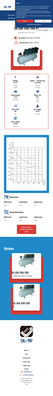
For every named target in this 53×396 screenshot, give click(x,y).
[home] (7, 7)
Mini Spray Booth (12, 18)
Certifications (26, 358)
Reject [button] (25, 21)
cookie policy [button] (27, 9)
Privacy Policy (26, 362)
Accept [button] (43, 21)
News (26, 354)
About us (26, 350)
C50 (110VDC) (11, 15)
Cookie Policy (26, 365)
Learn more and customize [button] (34, 24)
